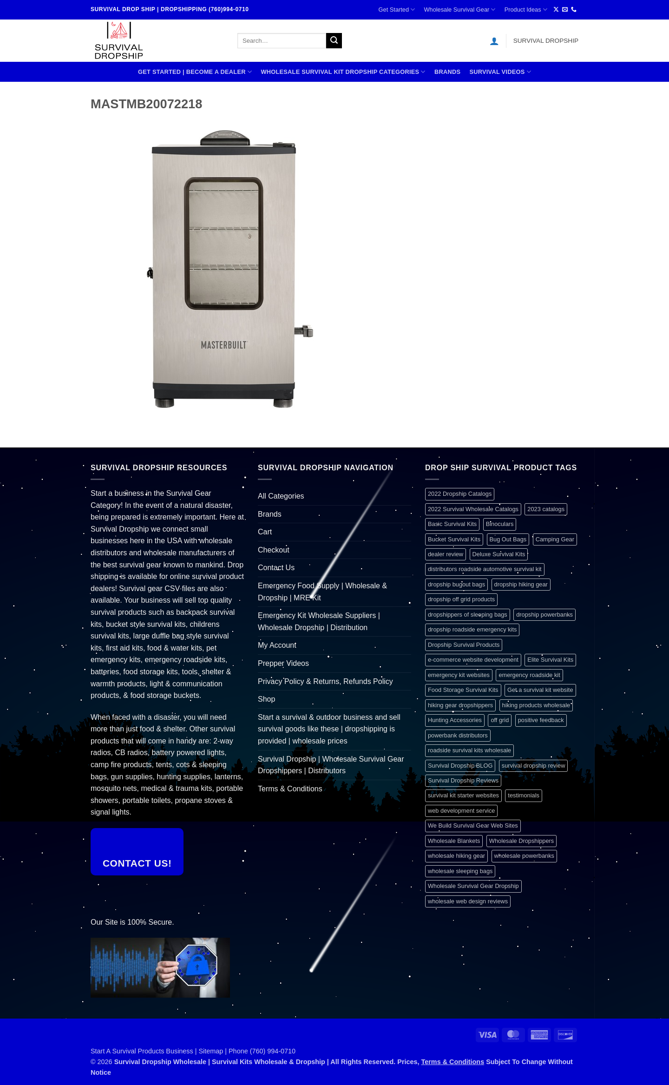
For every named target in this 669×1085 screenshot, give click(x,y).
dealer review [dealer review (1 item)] (445, 554)
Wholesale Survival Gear (459, 9)
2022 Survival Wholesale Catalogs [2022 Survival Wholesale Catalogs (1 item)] (473, 509)
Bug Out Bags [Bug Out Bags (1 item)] (508, 539)
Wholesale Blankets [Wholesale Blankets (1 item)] (454, 840)
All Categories (281, 496)
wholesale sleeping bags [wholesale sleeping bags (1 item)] (460, 871)
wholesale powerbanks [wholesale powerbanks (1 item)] (524, 855)
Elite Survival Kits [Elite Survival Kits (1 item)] (550, 659)
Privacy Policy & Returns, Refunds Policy (325, 681)
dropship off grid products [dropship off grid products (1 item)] (461, 599)
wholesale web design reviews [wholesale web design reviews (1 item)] (468, 901)
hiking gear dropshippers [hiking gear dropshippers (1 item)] (460, 705)
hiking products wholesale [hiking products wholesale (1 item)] (536, 705)
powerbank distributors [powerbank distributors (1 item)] (458, 735)
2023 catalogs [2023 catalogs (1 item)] (545, 509)
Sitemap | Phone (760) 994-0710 (247, 1051)
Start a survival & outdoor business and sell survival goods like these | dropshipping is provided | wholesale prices (329, 729)
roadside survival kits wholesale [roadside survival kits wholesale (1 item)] (469, 750)
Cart (265, 532)
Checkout (273, 550)
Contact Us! (137, 863)
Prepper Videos (283, 663)
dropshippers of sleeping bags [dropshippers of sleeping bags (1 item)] (467, 614)
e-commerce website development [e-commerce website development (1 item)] (473, 659)
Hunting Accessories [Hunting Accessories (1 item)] (455, 720)
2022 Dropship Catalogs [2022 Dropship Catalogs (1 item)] (460, 493)
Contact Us (276, 568)
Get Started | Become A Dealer (195, 71)
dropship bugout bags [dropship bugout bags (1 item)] (456, 584)
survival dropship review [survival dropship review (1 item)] (533, 765)
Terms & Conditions (290, 789)
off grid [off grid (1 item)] (500, 720)
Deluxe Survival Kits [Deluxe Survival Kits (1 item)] (498, 554)
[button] (494, 41)
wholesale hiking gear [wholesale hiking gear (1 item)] (456, 855)
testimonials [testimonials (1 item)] (523, 795)
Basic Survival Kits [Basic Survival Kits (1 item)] (452, 523)
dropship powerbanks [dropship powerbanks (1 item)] (544, 614)
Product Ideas (526, 9)
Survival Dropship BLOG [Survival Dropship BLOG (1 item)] (460, 765)
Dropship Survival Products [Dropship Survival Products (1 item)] (463, 644)
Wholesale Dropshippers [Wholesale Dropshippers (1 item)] (521, 840)
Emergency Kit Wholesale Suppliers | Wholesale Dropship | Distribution (319, 621)
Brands (447, 71)
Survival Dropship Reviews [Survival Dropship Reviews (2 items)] (463, 780)
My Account (277, 645)
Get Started (397, 9)
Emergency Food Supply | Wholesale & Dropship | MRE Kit (322, 592)
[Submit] (334, 41)
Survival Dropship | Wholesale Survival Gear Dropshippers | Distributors (331, 765)
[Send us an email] (565, 10)
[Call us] (574, 10)
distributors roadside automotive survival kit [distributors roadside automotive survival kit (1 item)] (485, 569)
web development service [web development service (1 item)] (461, 810)
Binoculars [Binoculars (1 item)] (500, 523)
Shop (266, 699)
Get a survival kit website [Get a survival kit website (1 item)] (540, 689)
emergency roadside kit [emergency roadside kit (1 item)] (529, 674)
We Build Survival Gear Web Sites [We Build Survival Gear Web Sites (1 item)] (473, 825)
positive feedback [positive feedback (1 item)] (541, 720)
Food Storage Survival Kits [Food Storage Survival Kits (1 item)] (463, 689)
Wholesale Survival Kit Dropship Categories (343, 71)
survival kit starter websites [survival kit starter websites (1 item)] (463, 795)
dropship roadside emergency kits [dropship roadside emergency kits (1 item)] (472, 629)
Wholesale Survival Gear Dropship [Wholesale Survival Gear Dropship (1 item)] (473, 885)
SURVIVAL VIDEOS (500, 71)
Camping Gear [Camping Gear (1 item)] (555, 539)
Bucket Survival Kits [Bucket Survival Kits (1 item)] (454, 539)
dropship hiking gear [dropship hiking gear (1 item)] (521, 584)
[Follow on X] (556, 10)
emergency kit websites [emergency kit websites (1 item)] (459, 674)
